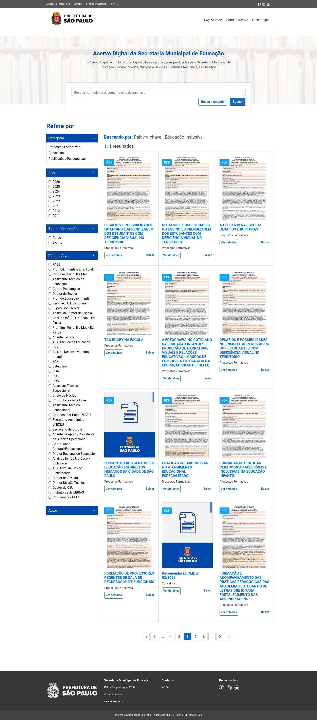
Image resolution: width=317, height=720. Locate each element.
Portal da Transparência (97, 4)
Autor (52, 510)
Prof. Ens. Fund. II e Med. (70, 274)
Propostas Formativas (64, 147)
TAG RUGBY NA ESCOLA (124, 340)
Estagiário (60, 366)
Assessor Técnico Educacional (65, 388)
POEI (56, 376)
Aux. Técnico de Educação (71, 342)
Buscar (238, 102)
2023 (56, 196)
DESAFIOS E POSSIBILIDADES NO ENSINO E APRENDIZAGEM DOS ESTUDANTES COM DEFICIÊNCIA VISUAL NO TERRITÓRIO (128, 233)
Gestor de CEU (63, 487)
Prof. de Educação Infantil (71, 298)
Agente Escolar (63, 337)
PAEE (56, 264)
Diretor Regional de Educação (74, 454)
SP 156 (114, 4)
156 (166, 687)
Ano (51, 173)
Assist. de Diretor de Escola (72, 313)
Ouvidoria (78, 4)
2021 (56, 206)
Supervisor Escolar (66, 308)
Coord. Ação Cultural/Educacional (67, 446)
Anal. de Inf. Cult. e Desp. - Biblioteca (71, 461)
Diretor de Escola (65, 294)
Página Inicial (213, 20)
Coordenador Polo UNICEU (72, 415)
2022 (56, 201)
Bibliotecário (62, 473)
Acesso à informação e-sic (58, 4)
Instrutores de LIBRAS (68, 492)
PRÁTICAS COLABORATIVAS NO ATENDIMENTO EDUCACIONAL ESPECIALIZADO (185, 469)
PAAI (56, 347)
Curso (57, 238)
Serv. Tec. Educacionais (69, 303)
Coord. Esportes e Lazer (70, 400)
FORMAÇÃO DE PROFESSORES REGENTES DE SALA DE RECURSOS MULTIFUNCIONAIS (129, 577)
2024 (56, 191)
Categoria (56, 138)
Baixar (150, 255)
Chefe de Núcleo (64, 395)
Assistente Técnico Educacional (66, 407)
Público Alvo (58, 256)
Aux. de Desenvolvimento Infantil (71, 354)
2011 (56, 216)
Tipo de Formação (63, 229)
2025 (56, 186)
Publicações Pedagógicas (67, 159)
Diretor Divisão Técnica (69, 483)
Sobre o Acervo (237, 20)
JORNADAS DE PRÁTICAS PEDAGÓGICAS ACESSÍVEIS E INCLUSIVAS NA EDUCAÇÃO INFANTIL (243, 469)
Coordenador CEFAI (66, 497)
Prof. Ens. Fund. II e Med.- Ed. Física (74, 330)
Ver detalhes (114, 255)
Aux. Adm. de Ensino (67, 468)
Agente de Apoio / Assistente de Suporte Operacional (73, 436)
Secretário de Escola (67, 429)
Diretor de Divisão (65, 478)
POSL (56, 381)
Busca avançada (213, 102)
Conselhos (56, 153)
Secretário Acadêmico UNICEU (68, 422)
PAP (56, 361)
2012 (56, 211)
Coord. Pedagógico (66, 289)
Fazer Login (260, 20)
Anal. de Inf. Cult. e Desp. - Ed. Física (74, 320)
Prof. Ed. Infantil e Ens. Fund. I (74, 269)
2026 (56, 182)
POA (56, 371)
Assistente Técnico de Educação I (68, 281)
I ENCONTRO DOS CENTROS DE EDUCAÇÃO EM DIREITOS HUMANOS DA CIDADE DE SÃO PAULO (129, 469)
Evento (57, 242)
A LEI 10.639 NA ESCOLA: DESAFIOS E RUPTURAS (240, 227)
